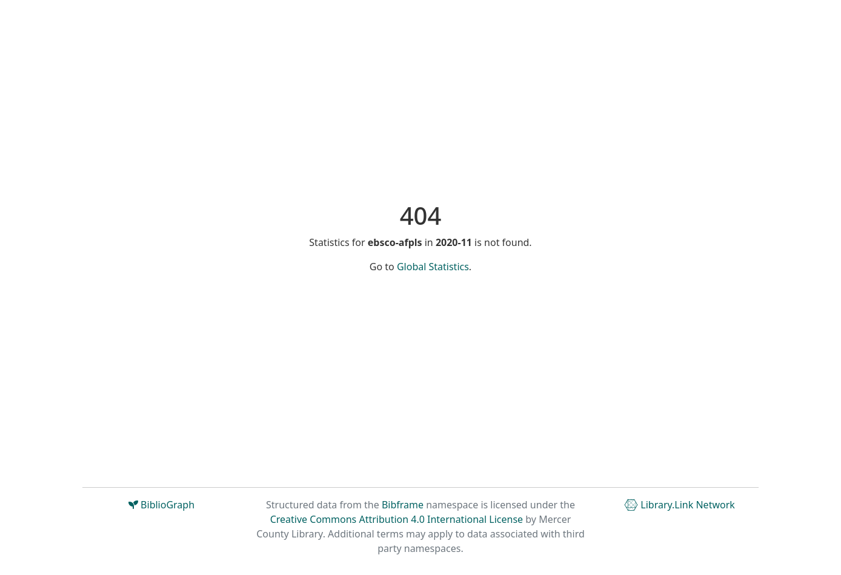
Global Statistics (433, 266)
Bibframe (403, 504)
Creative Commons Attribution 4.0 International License (396, 519)
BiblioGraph (161, 504)
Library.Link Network (679, 504)
